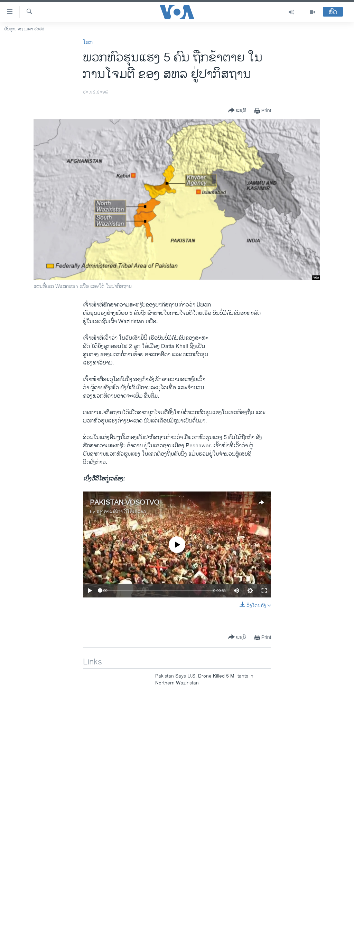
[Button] (237, 111)
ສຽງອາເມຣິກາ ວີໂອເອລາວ (121, 512)
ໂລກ (88, 42)
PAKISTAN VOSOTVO (124, 502)
